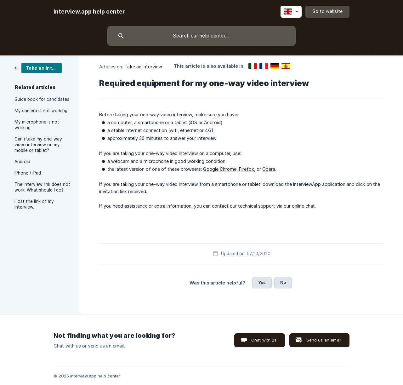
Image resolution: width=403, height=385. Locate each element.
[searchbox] (201, 36)
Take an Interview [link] (143, 66)
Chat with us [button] (264, 339)
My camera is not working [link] (40, 110)
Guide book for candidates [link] (41, 99)
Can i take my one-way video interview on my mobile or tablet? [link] (38, 144)
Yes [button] (262, 282)
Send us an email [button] (323, 339)
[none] (89, 12)
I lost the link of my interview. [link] (34, 204)
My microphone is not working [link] (36, 124)
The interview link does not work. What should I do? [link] (42, 187)
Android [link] (22, 161)
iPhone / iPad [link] (27, 172)
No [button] (283, 282)
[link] (38, 68)
